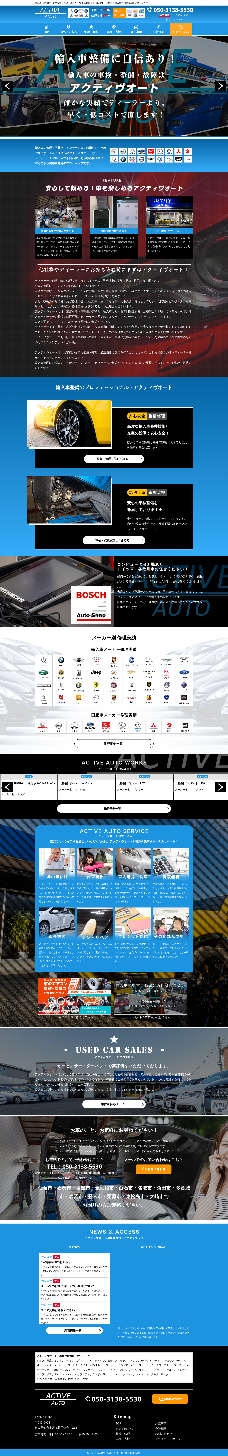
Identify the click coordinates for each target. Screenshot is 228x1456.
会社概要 (158, 32)
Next (220, 86)
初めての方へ (68, 32)
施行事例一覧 (112, 808)
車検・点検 (114, 32)
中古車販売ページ (112, 1104)
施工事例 (136, 32)
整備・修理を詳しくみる (112, 459)
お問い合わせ (163, 1434)
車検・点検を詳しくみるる (112, 540)
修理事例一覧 (113, 743)
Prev (7, 86)
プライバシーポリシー (169, 1439)
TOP (46, 32)
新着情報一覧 (72, 1330)
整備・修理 (91, 32)
